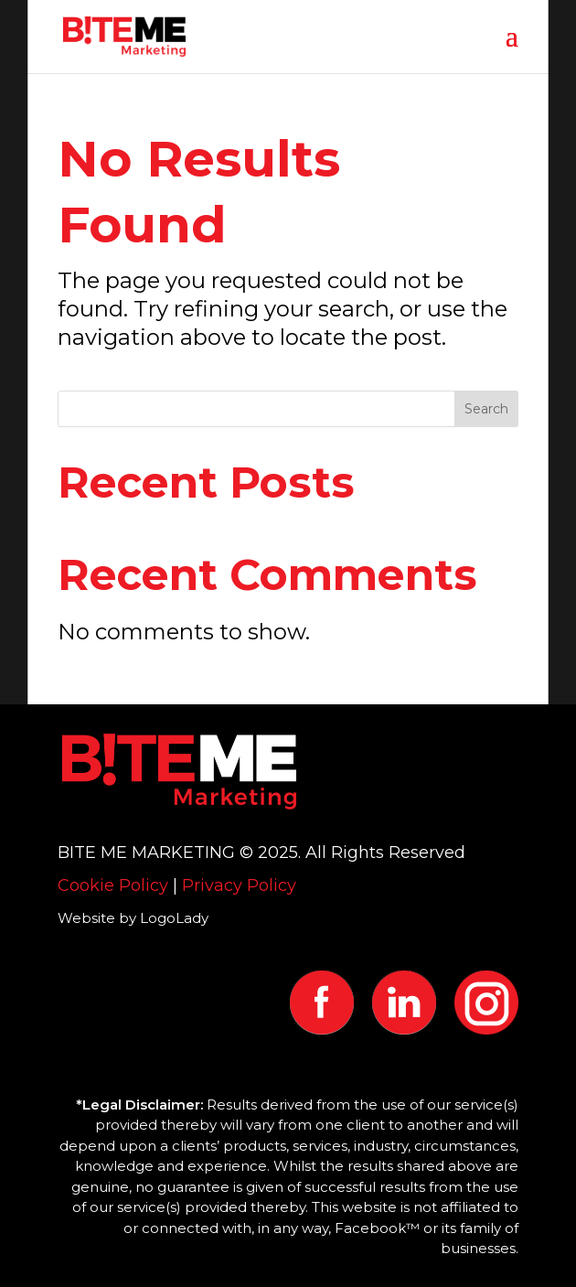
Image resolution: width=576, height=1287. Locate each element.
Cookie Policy (113, 885)
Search (486, 409)
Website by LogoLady (133, 918)
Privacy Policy (239, 885)
